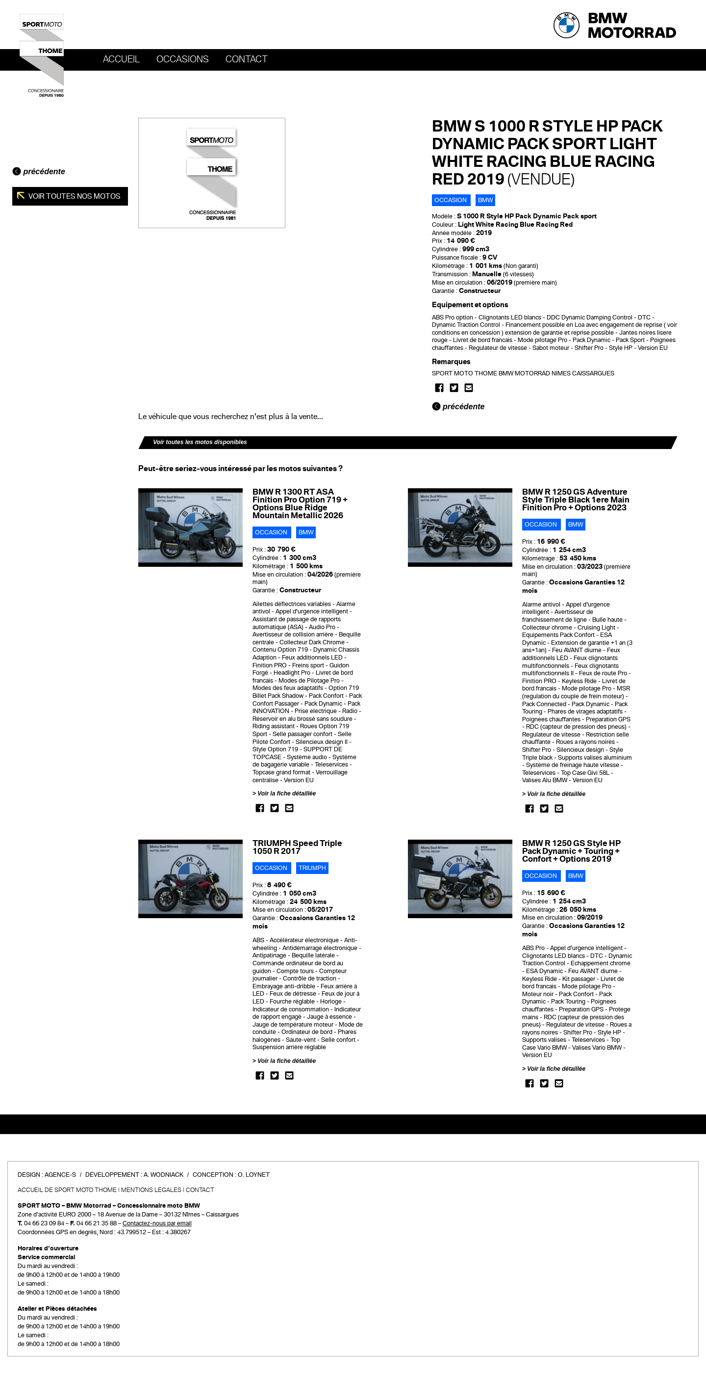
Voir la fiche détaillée (286, 793)
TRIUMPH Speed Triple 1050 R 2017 (297, 847)
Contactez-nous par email (157, 1223)
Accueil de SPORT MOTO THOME (67, 1190)
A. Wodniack (163, 1174)
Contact (247, 59)
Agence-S (60, 1174)
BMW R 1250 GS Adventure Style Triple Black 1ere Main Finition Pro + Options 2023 (576, 499)
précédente (38, 171)
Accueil (121, 59)
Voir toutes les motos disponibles (200, 442)
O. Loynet (254, 1174)
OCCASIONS (182, 59)
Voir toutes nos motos (74, 196)
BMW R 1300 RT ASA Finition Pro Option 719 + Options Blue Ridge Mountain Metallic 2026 (300, 503)
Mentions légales (151, 1190)
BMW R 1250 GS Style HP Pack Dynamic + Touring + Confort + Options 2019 (571, 851)
